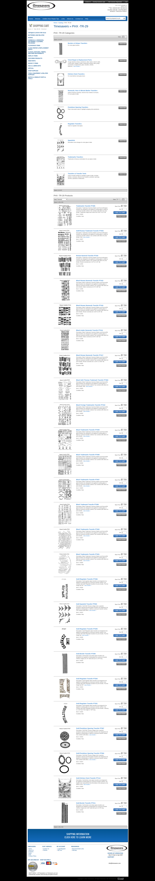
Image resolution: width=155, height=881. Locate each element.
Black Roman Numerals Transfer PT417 (89, 355)
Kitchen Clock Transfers (76, 74)
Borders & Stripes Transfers (77, 43)
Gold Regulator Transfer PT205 (87, 629)
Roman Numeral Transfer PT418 (87, 255)
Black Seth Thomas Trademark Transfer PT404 (92, 380)
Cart (126, 1)
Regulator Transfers (75, 124)
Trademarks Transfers (75, 157)
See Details (121, 216)
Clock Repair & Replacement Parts (80, 60)
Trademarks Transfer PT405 (85, 206)
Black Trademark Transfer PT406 (87, 504)
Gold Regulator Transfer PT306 (87, 579)
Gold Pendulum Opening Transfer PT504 (90, 753)
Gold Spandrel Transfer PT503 (86, 604)
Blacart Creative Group (122, 879)
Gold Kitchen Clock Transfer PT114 (88, 778)
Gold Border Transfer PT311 (86, 803)
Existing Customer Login (99, 1)
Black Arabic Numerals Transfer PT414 (89, 330)
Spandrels (71, 140)
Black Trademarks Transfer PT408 (88, 455)
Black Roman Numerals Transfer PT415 (89, 280)
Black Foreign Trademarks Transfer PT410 (90, 405)
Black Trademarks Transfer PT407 (88, 479)
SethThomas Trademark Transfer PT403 (90, 231)
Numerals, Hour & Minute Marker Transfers (82, 90)
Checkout (43, 29)
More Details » (77, 66)
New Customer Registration (115, 1)
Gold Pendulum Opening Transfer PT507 (90, 728)
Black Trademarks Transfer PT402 (88, 529)
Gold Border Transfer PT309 (86, 654)
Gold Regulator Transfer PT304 (87, 678)
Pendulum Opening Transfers (78, 107)
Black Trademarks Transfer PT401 (88, 554)
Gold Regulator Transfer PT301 (87, 703)
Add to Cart (120, 212)
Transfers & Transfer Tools (77, 173)
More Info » (122, 44)
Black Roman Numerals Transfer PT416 (89, 305)
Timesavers (41, 6)
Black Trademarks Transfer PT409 (88, 430)
